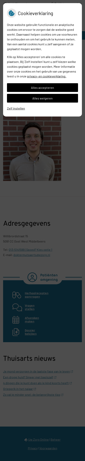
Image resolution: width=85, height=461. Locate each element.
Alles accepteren (42, 87)
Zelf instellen (16, 108)
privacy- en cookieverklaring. (46, 76)
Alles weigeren (42, 98)
